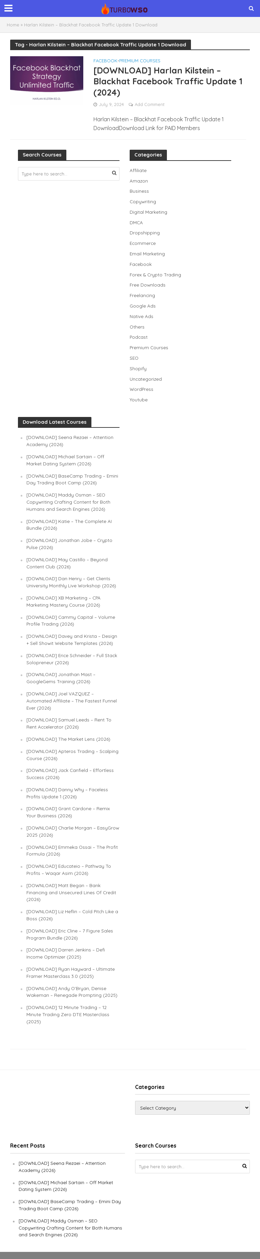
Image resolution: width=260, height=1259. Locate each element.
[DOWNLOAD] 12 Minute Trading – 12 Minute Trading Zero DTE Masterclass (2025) (68, 1005)
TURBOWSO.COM (95, 1250)
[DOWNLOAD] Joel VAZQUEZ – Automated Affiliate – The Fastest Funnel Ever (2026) (71, 696)
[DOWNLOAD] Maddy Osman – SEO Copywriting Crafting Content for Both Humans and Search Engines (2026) (68, 499)
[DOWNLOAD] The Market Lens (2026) (69, 733)
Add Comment (150, 105)
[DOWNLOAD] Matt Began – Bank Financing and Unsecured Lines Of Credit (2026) (71, 885)
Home (13, 24)
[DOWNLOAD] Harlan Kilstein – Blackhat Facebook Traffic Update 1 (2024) (170, 82)
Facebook (105, 61)
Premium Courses (139, 61)
